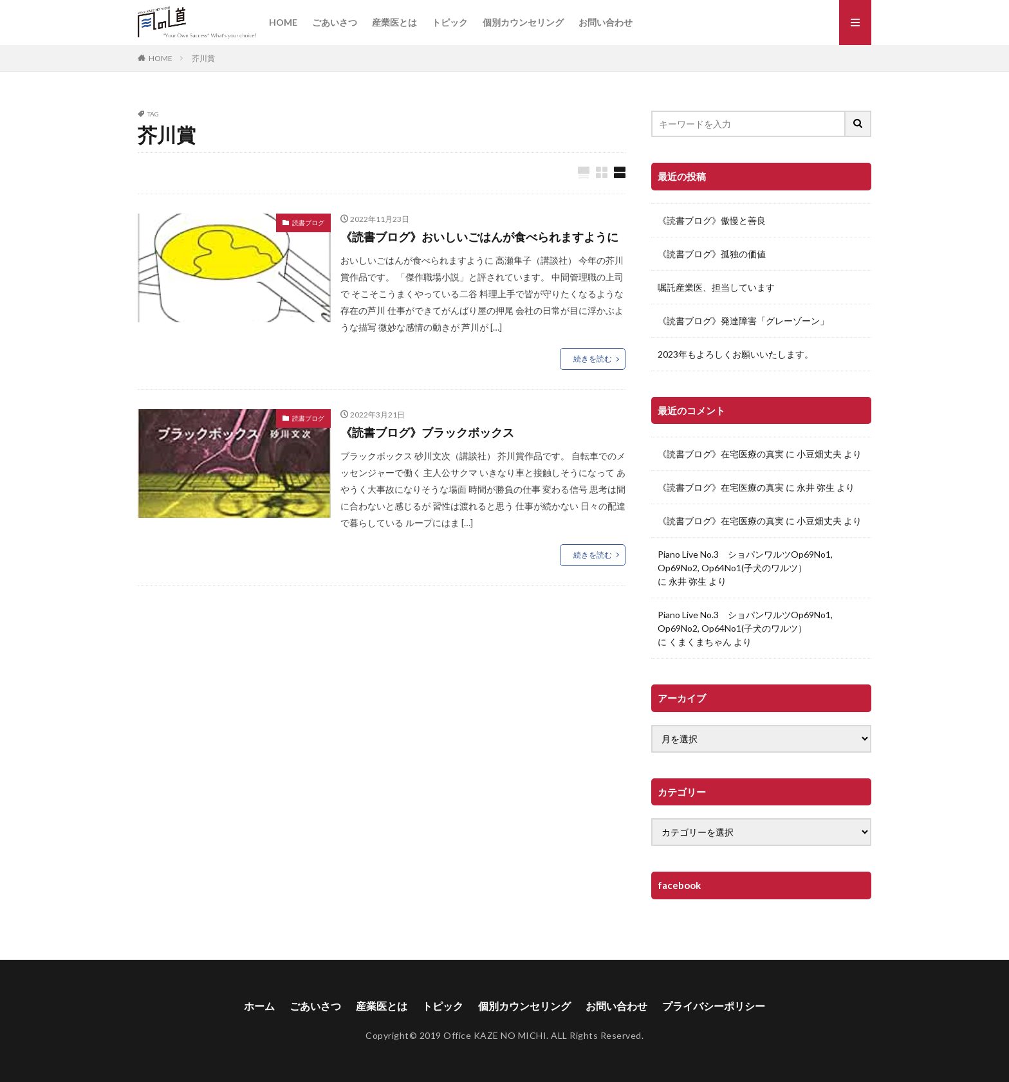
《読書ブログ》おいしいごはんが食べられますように (479, 237)
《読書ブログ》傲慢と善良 (712, 220)
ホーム (259, 1006)
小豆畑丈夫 (819, 453)
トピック (450, 22)
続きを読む (592, 358)
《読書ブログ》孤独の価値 (712, 253)
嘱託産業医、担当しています (716, 287)
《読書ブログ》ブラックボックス (427, 432)
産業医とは (394, 22)
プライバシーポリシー (713, 1006)
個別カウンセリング (523, 22)
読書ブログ (308, 222)
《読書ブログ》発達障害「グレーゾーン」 (743, 320)
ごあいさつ (334, 22)
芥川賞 (203, 58)
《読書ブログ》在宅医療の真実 (721, 453)
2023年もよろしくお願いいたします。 (735, 354)
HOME (283, 22)
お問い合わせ (606, 22)
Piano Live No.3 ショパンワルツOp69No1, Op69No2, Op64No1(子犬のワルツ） (745, 561)
